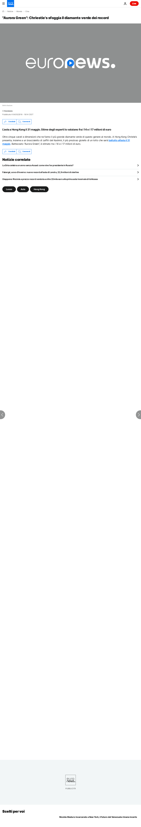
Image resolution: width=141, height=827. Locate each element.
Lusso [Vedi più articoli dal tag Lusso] (9, 189)
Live (134, 3)
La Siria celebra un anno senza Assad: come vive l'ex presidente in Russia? (37, 165)
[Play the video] (70, 63)
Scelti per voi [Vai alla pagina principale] (13, 811)
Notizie (10, 11)
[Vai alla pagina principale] (10, 3)
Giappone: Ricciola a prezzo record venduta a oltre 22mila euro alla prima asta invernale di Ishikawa (50, 179)
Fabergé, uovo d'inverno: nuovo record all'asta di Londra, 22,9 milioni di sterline (40, 172)
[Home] (3, 11)
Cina (27, 11)
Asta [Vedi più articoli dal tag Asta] (23, 189)
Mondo (19, 11)
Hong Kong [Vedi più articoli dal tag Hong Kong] (39, 189)
